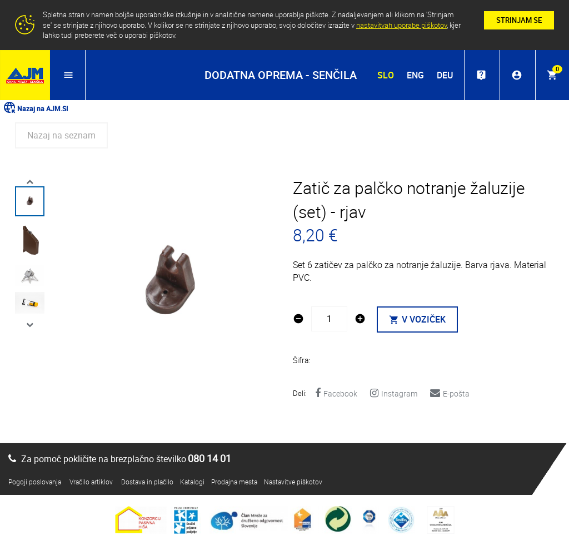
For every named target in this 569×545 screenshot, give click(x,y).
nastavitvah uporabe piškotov (401, 25)
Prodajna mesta (234, 481)
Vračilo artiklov (91, 481)
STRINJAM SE (519, 20)
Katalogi (192, 481)
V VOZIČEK (417, 319)
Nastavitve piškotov (293, 481)
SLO (385, 75)
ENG (415, 75)
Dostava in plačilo (147, 481)
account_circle (516, 75)
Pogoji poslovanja (34, 481)
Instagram (393, 393)
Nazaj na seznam (61, 135)
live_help (481, 75)
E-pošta (450, 393)
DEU (445, 75)
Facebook (336, 393)
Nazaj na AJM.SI (35, 108)
